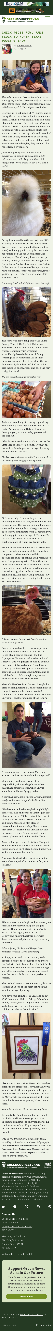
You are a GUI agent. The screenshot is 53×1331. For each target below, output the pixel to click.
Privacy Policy (43, 1325)
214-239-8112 (9, 1248)
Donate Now (26, 1296)
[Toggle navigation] (47, 19)
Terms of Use (9, 1325)
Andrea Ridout (24, 45)
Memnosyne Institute (13, 1236)
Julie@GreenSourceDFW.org (17, 1226)
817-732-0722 (9, 1230)
